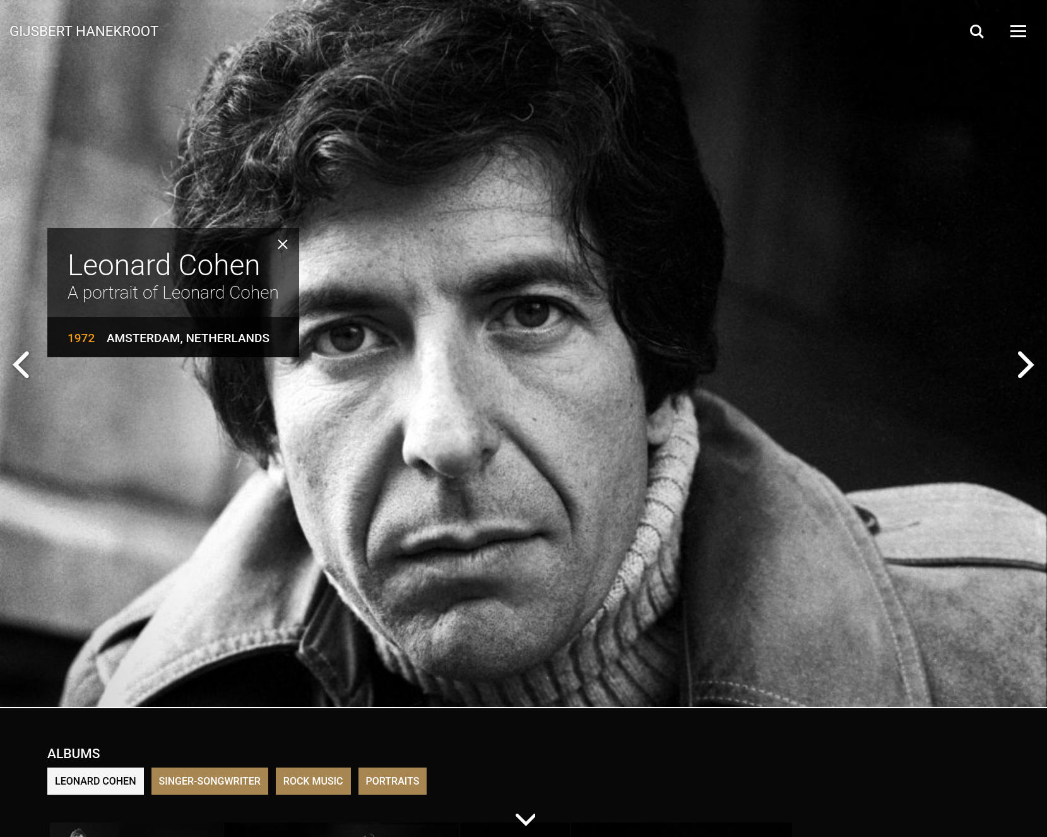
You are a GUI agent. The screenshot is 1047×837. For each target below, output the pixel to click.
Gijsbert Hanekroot (83, 30)
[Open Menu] (1017, 31)
